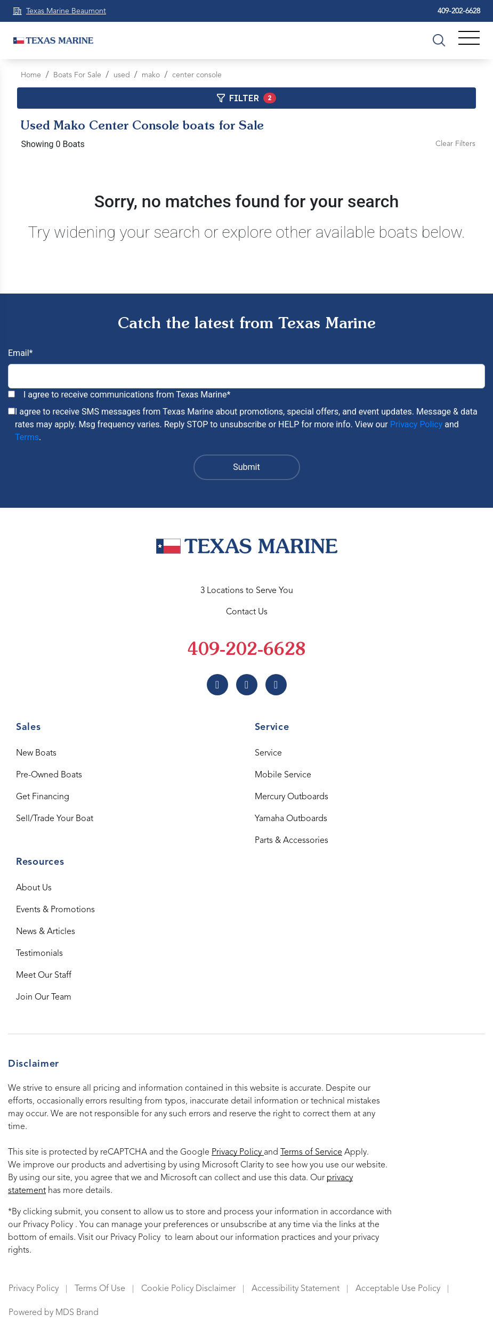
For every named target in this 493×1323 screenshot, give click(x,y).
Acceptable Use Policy (397, 1289)
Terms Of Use (100, 1289)
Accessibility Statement (296, 1289)
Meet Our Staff (43, 975)
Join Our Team (43, 997)
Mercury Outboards (291, 797)
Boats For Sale (77, 75)
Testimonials (39, 953)
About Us (34, 888)
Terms (27, 437)
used (122, 75)
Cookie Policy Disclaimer (188, 1289)
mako (151, 75)
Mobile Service (283, 775)
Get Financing (42, 797)
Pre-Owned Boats (49, 775)
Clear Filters (455, 144)
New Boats (36, 753)
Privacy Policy (416, 424)
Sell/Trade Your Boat (54, 819)
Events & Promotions (55, 910)
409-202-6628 (459, 11)
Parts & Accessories (291, 841)
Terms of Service (311, 1152)
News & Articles (45, 932)
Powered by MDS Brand (54, 1313)
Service (268, 753)
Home (31, 75)
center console (197, 75)
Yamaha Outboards (291, 819)
